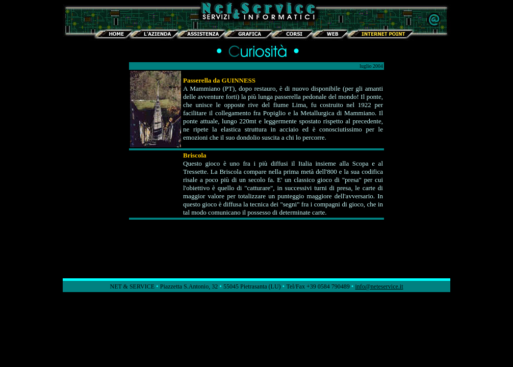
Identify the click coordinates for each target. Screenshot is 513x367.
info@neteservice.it (379, 286)
